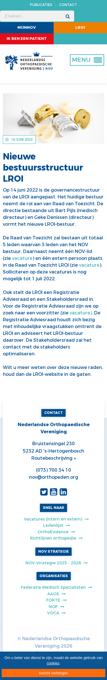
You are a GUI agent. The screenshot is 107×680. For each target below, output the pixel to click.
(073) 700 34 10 (53, 470)
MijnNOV (26, 27)
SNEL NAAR (53, 507)
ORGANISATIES (53, 576)
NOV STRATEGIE (53, 551)
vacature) (81, 313)
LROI (80, 27)
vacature (22, 258)
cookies (53, 663)
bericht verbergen (53, 673)
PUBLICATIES (41, 5)
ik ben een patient (27, 38)
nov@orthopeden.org (53, 477)
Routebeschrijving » (53, 458)
